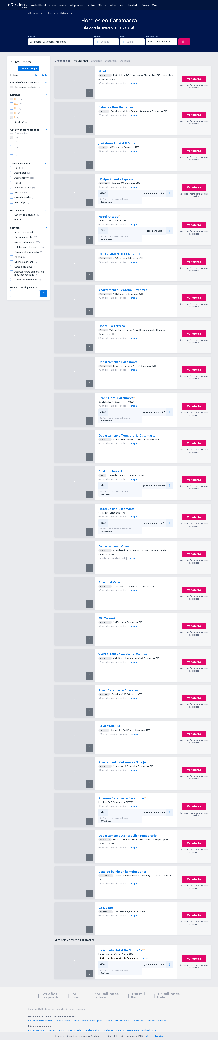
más (147, 1036)
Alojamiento (77, 5)
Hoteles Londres (56, 1030)
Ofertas (102, 5)
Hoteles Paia (139, 1020)
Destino (31, 36)
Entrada (97, 36)
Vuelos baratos (58, 5)
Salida (122, 36)
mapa (133, 83)
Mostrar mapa (28, 68)
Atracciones (117, 5)
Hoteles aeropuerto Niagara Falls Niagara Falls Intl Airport (101, 1020)
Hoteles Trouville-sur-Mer (40, 1020)
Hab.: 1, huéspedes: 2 (158, 41)
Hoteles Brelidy (92, 1030)
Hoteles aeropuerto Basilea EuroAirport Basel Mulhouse (129, 1030)
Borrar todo (41, 75)
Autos (91, 5)
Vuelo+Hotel (38, 5)
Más (154, 5)
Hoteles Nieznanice (157, 1020)
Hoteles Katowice (36, 1030)
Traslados (133, 5)
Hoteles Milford (63, 1020)
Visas (145, 5)
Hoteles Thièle (74, 1030)
